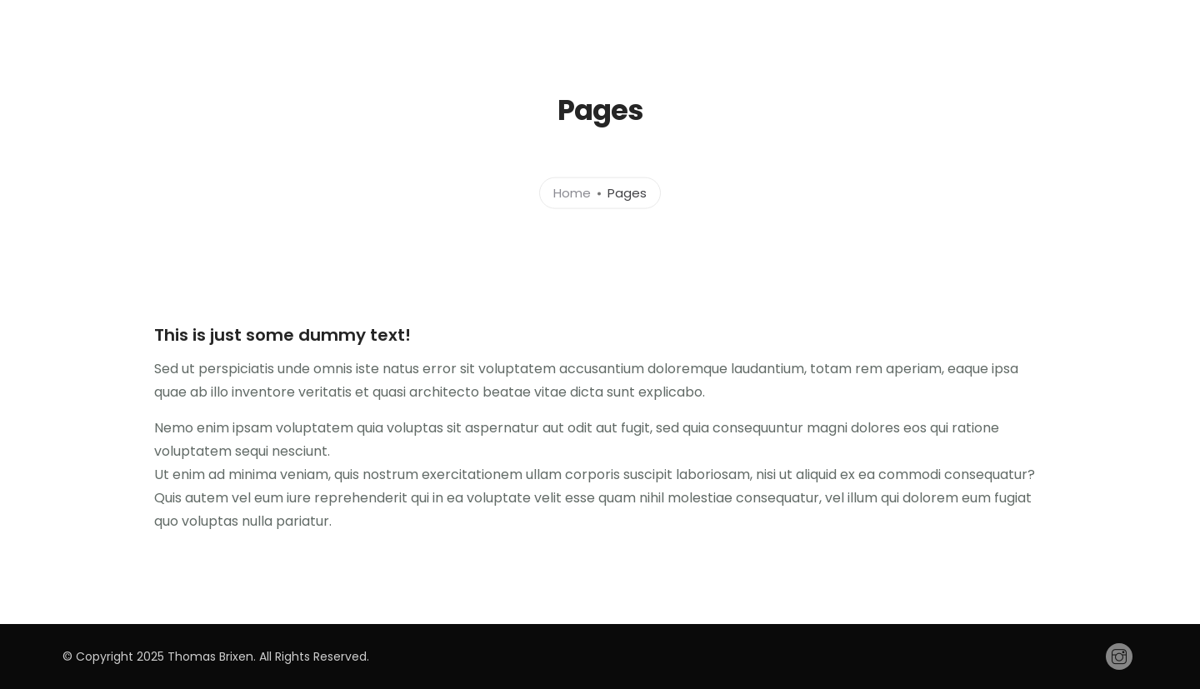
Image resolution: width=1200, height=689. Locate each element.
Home (572, 192)
